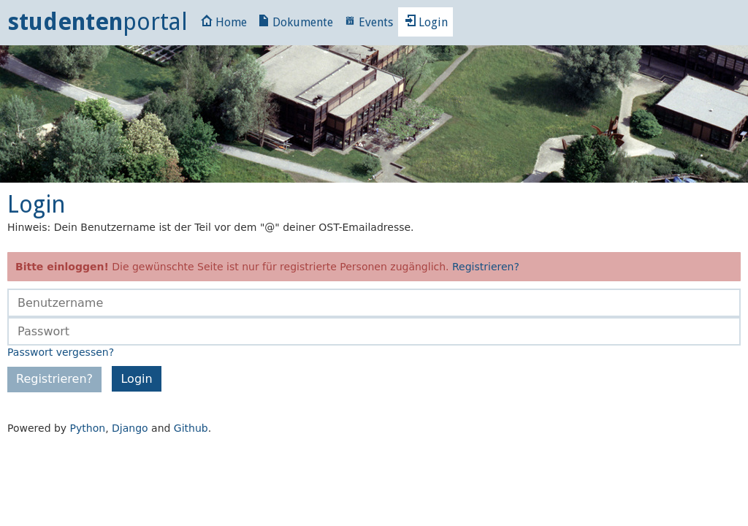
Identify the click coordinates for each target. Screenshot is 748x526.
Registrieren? (485, 266)
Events (368, 22)
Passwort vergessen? (60, 352)
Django (130, 428)
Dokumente (295, 22)
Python (88, 428)
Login (426, 22)
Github (191, 428)
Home (224, 22)
